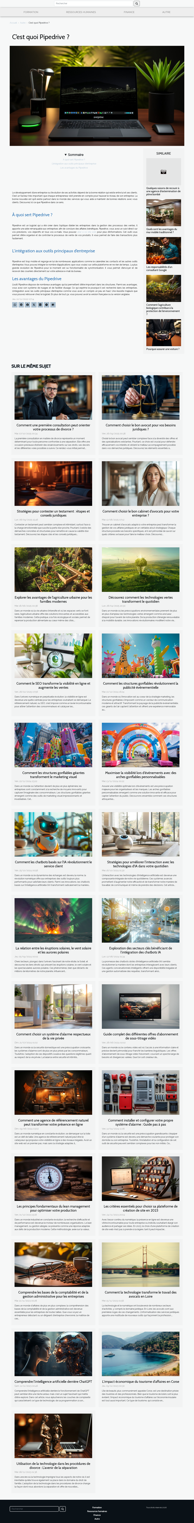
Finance (129, 12)
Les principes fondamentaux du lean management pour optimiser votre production (53, 1208)
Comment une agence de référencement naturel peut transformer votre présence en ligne (53, 1122)
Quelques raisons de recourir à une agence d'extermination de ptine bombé (163, 191)
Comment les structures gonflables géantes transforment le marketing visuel (53, 775)
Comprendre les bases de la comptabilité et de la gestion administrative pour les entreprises (53, 1294)
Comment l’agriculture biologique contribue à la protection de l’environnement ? (163, 309)
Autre (166, 12)
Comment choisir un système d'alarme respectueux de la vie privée (53, 1036)
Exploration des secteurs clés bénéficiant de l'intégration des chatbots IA (140, 950)
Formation (31, 12)
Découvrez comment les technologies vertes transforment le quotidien (141, 599)
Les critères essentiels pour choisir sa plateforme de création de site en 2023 (141, 1208)
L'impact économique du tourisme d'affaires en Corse (140, 1382)
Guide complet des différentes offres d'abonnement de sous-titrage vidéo (140, 1036)
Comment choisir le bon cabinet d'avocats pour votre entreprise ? (141, 513)
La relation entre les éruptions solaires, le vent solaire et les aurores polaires (53, 950)
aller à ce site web (86, 232)
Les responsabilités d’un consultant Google (159, 268)
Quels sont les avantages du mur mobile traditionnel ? (161, 230)
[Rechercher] (93, 3)
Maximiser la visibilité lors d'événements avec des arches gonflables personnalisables (140, 775)
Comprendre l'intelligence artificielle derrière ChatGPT (53, 1382)
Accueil (13, 23)
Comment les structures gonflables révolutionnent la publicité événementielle (140, 685)
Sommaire (75, 155)
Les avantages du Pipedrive (74, 167)
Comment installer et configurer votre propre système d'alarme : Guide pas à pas (140, 1122)
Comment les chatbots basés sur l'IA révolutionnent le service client (53, 864)
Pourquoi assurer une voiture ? (162, 349)
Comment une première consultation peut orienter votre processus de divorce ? (53, 427)
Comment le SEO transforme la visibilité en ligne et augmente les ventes (53, 685)
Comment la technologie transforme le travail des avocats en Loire (140, 1294)
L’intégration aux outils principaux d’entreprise (74, 163)
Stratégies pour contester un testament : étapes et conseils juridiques (53, 513)
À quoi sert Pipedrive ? (74, 159)
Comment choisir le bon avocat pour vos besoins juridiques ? (141, 427)
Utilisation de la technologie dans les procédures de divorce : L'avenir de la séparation (53, 1466)
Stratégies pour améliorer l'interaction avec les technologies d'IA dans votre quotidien (140, 864)
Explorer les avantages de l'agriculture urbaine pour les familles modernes (53, 599)
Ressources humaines (81, 12)
